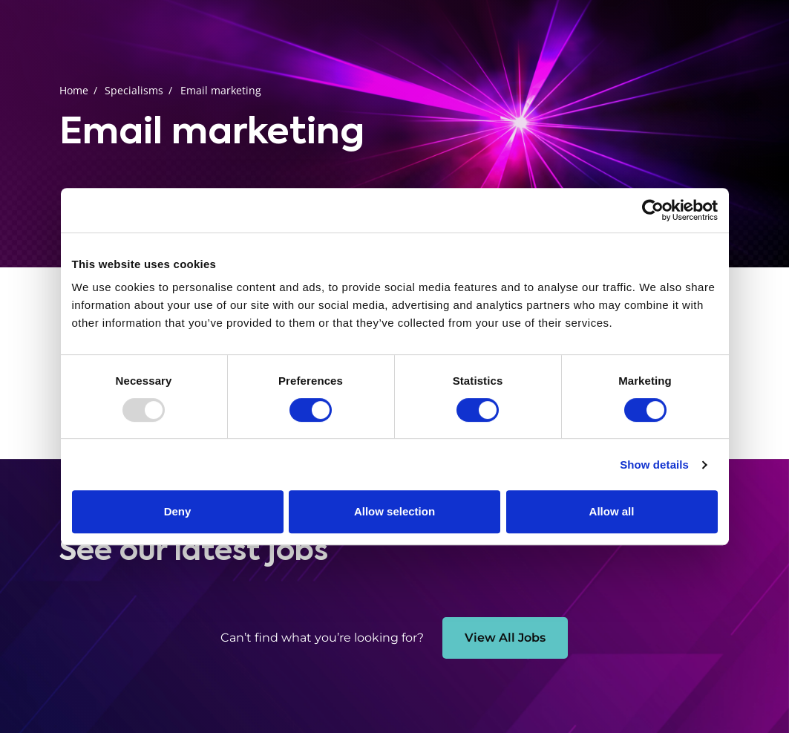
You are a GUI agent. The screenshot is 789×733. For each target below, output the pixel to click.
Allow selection (394, 511)
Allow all (612, 511)
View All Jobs (505, 638)
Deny (177, 511)
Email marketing (220, 90)
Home (73, 90)
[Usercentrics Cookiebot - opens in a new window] (653, 210)
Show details (654, 464)
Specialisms (134, 90)
